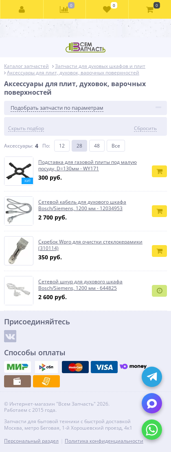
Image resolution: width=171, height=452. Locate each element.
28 (79, 145)
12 (62, 145)
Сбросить (145, 128)
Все (116, 145)
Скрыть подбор (26, 128)
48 (97, 145)
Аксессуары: (18, 145)
